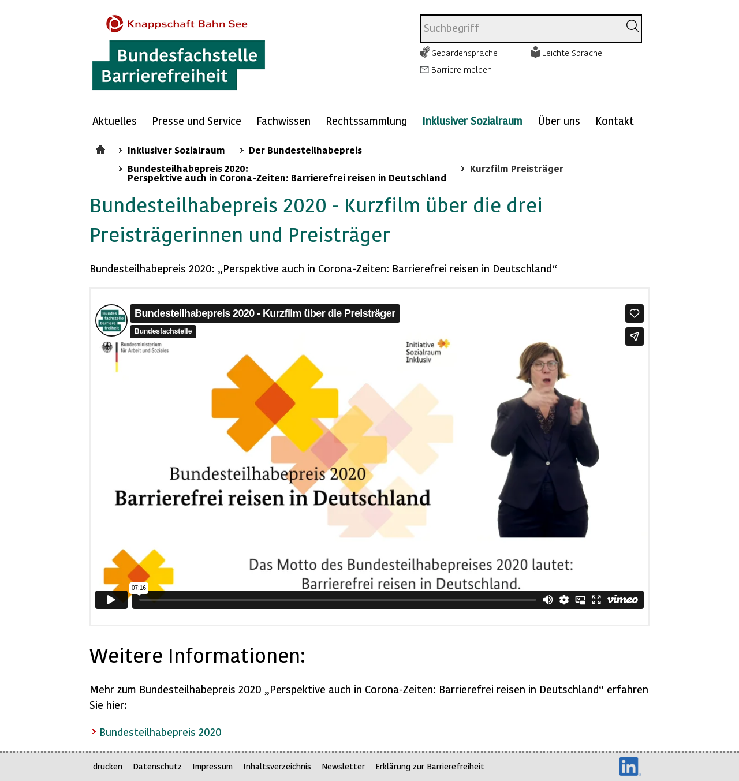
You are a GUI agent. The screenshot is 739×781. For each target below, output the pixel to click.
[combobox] (520, 29)
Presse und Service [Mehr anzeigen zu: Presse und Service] (196, 120)
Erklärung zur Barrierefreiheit (429, 766)
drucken (107, 766)
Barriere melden (461, 69)
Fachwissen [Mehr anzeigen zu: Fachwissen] (283, 120)
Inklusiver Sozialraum (472, 120)
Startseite (102, 147)
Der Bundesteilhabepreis (305, 149)
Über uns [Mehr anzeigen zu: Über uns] (559, 120)
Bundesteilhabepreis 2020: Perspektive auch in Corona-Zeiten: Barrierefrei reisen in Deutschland (287, 172)
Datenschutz (157, 766)
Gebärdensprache (464, 52)
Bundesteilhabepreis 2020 (160, 732)
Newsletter (343, 766)
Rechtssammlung (366, 120)
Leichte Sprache (572, 52)
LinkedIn (630, 766)
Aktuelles (114, 120)
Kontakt (614, 120)
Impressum (212, 766)
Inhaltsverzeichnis (277, 766)
